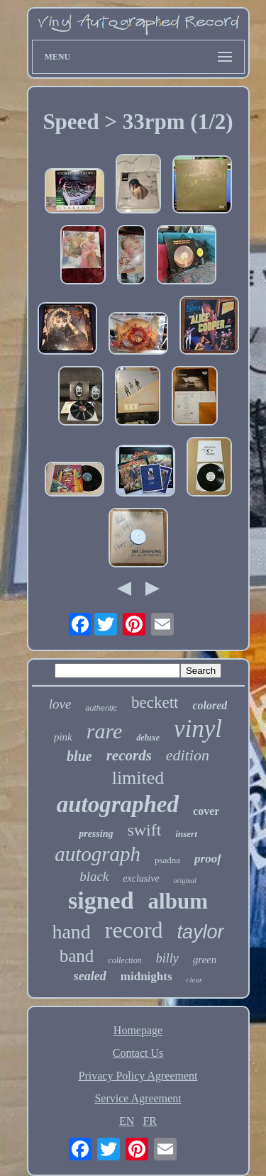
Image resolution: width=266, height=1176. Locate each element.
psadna (167, 860)
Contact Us (138, 1053)
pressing (96, 833)
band (77, 955)
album (178, 901)
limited (138, 777)
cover (206, 811)
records (129, 755)
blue (79, 756)
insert (185, 833)
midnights (146, 976)
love (60, 704)
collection (124, 960)
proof (207, 858)
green (205, 959)
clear (195, 979)
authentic (101, 708)
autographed (118, 804)
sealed (90, 976)
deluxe (148, 738)
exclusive (141, 878)
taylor (200, 932)
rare (105, 731)
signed (101, 900)
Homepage (137, 1030)
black (94, 876)
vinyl (198, 729)
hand (71, 932)
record (134, 930)
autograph (97, 854)
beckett (154, 702)
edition (187, 755)
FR (150, 1121)
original (185, 880)
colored (209, 705)
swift (144, 830)
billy (167, 958)
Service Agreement (137, 1098)
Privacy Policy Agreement (138, 1076)
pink (63, 737)
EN (126, 1121)
